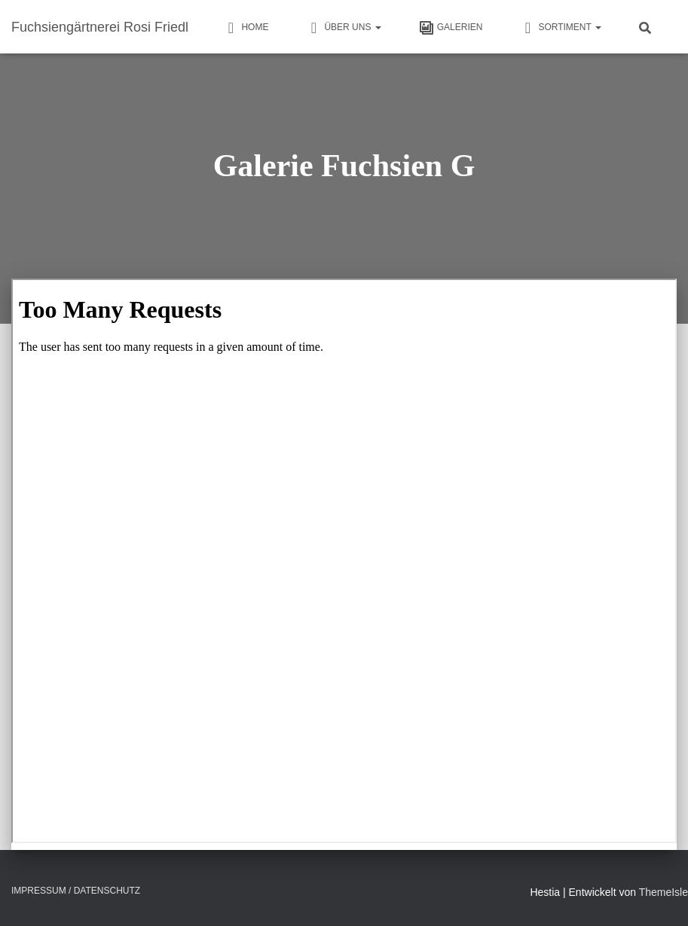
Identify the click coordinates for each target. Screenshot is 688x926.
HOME (245, 27)
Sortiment (560, 27)
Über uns (343, 27)
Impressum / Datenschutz (75, 890)
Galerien (451, 27)
